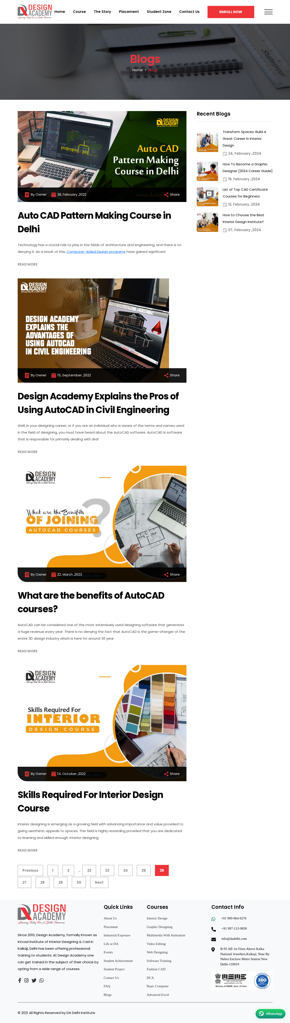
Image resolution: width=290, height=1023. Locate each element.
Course (79, 11)
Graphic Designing (160, 927)
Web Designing (157, 952)
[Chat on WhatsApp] (270, 1013)
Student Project (114, 969)
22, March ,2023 (66, 574)
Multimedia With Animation (166, 935)
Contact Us (189, 11)
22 (89, 870)
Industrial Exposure (117, 935)
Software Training (159, 961)
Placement (129, 11)
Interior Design (157, 918)
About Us (110, 918)
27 (24, 882)
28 (42, 882)
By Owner (35, 194)
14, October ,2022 (68, 774)
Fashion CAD (156, 969)
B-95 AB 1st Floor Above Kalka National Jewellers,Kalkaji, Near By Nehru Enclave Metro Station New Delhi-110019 (245, 956)
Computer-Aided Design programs (96, 251)
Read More (27, 264)
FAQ (107, 986)
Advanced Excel (158, 995)
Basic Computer (158, 986)
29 (60, 882)
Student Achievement (118, 961)
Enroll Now (230, 11)
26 (162, 870)
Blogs (108, 995)
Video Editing (156, 944)
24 (125, 870)
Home (59, 11)
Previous (30, 870)
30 (79, 882)
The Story (102, 11)
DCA (150, 978)
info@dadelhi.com (234, 938)
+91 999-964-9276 (233, 918)
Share (172, 194)
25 (144, 870)
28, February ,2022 (68, 194)
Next (99, 882)
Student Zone (159, 11)
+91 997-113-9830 (234, 928)
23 (107, 870)
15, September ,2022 (71, 375)
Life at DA (111, 944)
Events (108, 952)
